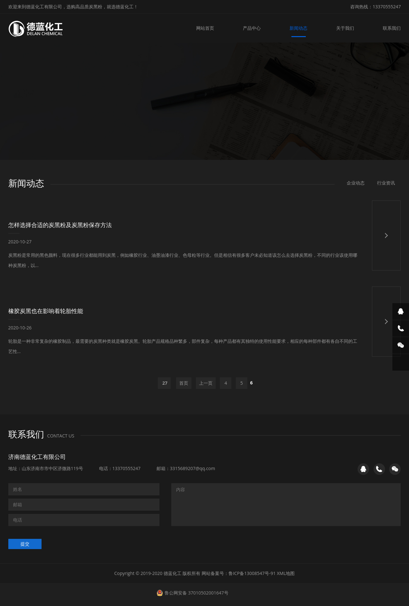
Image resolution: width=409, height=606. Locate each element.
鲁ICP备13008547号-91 (252, 573)
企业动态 (356, 183)
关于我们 (345, 28)
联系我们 (392, 28)
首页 (183, 383)
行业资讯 (386, 183)
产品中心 (252, 28)
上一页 (205, 383)
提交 (24, 544)
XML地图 (286, 573)
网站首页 (205, 28)
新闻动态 (298, 28)
